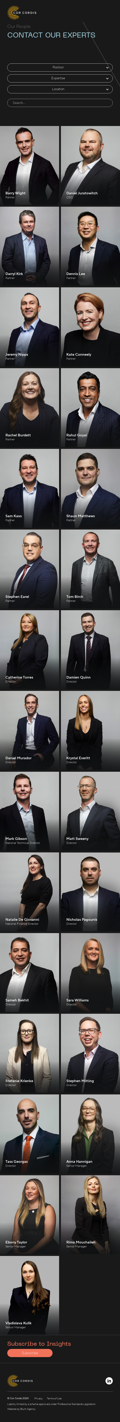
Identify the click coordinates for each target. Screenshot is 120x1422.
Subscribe (30, 1353)
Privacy (38, 1398)
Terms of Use (54, 1398)
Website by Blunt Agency (21, 1409)
